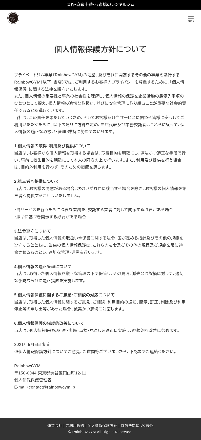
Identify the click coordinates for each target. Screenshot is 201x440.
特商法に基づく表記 (137, 426)
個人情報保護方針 (102, 426)
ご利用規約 (75, 426)
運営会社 (54, 426)
